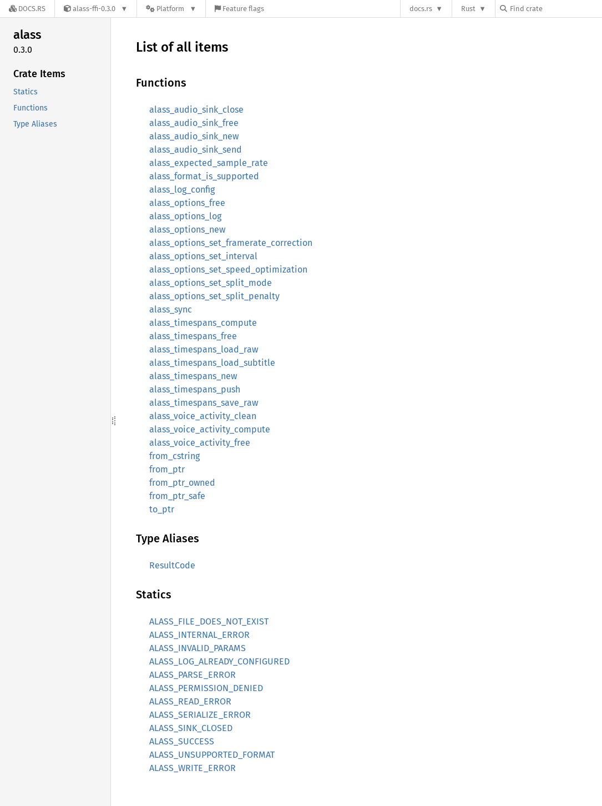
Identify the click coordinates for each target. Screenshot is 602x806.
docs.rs (420, 8)
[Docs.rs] (27, 8)
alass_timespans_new (193, 376)
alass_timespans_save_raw (203, 402)
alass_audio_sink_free (194, 123)
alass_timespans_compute (203, 323)
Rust (468, 8)
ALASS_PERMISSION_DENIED (206, 688)
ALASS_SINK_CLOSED (190, 728)
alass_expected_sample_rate (208, 163)
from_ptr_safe (177, 496)
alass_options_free (187, 203)
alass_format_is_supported (204, 176)
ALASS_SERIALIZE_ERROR (200, 714)
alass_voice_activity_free (199, 442)
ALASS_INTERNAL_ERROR (199, 634)
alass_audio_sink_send (195, 149)
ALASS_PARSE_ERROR (192, 674)
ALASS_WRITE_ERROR (192, 768)
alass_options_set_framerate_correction (230, 243)
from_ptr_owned (182, 482)
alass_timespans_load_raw (203, 349)
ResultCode (172, 565)
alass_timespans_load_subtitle (212, 362)
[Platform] (171, 8)
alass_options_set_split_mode (210, 283)
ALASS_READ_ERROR (190, 701)
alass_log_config (182, 189)
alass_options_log (185, 216)
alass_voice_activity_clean (202, 416)
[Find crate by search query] (555, 8)
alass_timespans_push (194, 389)
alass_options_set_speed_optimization (228, 269)
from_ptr (167, 469)
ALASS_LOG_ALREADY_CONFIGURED (219, 661)
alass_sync (170, 309)
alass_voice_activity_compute (209, 429)
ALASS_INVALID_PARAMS (197, 648)
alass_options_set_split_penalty (214, 296)
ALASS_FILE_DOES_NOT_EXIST (209, 621)
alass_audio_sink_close (196, 109)
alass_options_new (187, 229)
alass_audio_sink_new (194, 136)
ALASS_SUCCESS (181, 741)
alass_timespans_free (193, 336)
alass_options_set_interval (203, 256)
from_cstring (174, 456)
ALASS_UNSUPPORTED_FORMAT (212, 754)
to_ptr (161, 509)
